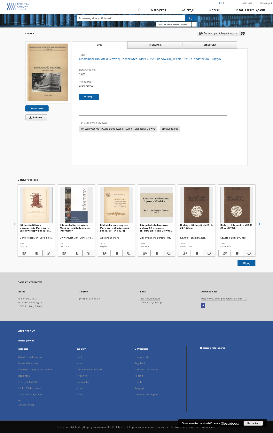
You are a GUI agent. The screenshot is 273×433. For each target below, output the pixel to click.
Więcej (246, 263)
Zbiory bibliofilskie (28, 382)
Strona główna (26, 340)
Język (79, 388)
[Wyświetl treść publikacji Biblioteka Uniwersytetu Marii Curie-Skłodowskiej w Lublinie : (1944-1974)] (116, 253)
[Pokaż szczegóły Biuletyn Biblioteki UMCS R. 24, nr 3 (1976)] (249, 253)
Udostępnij (266, 3)
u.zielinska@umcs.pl (151, 302)
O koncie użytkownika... (147, 369)
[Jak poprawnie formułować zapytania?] (194, 24)
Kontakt (139, 375)
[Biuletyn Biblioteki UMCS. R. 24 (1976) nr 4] (196, 205)
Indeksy (214, 10)
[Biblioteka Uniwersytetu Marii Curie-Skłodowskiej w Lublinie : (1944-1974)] (116, 205)
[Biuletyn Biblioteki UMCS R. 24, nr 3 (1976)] (237, 205)
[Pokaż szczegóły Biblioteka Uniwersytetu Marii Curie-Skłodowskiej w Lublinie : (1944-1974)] (128, 253)
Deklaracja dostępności (147, 394)
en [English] (225, 3)
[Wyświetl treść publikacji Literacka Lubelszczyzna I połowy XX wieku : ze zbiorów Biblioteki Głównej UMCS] (157, 253)
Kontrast (247, 2)
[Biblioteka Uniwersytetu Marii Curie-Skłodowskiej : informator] (76, 205)
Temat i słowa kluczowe (89, 369)
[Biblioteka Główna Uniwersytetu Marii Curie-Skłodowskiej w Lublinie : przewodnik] (36, 205)
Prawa (79, 394)
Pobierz (35, 117)
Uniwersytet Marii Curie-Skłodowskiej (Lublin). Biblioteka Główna (118, 128)
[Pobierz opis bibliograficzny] (24, 253)
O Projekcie (159, 10)
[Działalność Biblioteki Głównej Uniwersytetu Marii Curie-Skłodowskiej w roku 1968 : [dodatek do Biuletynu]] (47, 72)
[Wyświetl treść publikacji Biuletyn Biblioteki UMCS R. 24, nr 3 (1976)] (237, 253)
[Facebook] (203, 305)
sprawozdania (170, 128)
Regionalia (24, 375)
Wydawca (81, 375)
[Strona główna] (139, 10)
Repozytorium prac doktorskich (35, 369)
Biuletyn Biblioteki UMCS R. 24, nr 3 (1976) (236, 226)
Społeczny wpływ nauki (30, 394)
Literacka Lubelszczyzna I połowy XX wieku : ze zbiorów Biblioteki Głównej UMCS (155, 227)
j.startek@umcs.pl (150, 298)
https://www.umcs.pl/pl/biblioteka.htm (224, 298)
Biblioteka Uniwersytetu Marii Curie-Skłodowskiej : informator (75, 227)
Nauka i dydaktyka (28, 363)
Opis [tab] (99, 45)
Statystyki (140, 388)
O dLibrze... (141, 382)
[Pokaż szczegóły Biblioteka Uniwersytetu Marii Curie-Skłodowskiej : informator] (88, 253)
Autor (79, 363)
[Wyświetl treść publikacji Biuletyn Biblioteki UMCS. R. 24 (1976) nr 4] (197, 253)
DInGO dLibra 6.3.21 (118, 427)
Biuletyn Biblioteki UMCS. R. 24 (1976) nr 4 (196, 226)
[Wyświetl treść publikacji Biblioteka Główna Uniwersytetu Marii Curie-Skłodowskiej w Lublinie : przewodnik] (36, 253)
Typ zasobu (82, 382)
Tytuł (79, 357)
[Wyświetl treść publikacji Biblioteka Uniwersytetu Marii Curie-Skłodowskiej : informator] (76, 253)
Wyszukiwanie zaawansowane (173, 24)
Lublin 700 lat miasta (29, 388)
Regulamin (140, 363)
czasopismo (86, 86)
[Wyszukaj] (191, 18)
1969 (82, 74)
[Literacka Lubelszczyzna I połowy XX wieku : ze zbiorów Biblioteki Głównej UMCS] (156, 205)
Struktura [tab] (210, 44)
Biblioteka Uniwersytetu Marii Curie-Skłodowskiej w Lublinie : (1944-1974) (115, 227)
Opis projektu (142, 357)
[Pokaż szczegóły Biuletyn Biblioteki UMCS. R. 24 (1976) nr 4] (208, 253)
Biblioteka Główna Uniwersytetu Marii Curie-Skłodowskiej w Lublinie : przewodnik (35, 227)
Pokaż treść (36, 108)
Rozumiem (253, 423)
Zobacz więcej (26, 404)
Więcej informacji (230, 423)
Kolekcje (188, 10)
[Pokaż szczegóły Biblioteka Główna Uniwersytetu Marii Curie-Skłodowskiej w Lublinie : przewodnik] (48, 253)
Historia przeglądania (250, 10)
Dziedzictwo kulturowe (30, 357)
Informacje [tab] (154, 44)
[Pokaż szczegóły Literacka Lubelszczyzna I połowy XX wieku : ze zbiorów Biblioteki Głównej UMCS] (168, 253)
